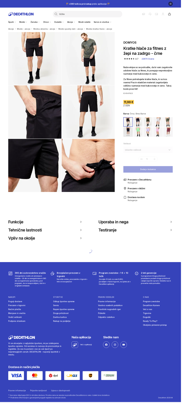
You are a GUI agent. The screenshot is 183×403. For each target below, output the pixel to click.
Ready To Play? (150, 321)
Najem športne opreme (63, 309)
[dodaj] (154, 159)
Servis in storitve (103, 22)
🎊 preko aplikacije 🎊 (88, 4)
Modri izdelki (84, 22)
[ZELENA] (168, 122)
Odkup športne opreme (64, 301)
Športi (12, 22)
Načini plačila (14, 309)
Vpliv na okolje (45, 238)
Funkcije (45, 221)
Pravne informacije (107, 301)
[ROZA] (158, 132)
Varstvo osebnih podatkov (110, 305)
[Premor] (170, 4)
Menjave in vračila (16, 313)
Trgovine (147, 313)
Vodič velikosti (15, 317)
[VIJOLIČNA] (148, 132)
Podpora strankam (16, 321)
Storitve (58, 297)
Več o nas (147, 309)
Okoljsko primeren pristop (155, 325)
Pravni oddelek (106, 297)
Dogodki (147, 317)
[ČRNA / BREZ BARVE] (128, 122)
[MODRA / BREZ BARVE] (138, 122)
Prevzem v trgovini (16, 305)
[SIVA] (158, 122)
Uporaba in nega (135, 221)
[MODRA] (128, 132)
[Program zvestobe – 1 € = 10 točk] (111, 279)
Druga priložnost (61, 313)
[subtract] (141, 159)
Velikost (127, 143)
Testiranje (135, 230)
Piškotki (101, 313)
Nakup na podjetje (61, 321)
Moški (23, 22)
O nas (146, 297)
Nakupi (11, 297)
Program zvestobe (151, 301)
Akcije (71, 22)
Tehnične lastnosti (45, 230)
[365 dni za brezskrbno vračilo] (27, 279)
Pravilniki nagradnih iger (109, 309)
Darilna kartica (60, 317)
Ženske (35, 22)
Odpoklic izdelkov (106, 317)
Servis (56, 305)
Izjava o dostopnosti (60, 390)
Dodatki (59, 22)
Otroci (47, 22)
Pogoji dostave (15, 301)
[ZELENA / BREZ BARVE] (148, 122)
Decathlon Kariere (151, 305)
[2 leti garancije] (153, 279)
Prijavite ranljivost (38, 390)
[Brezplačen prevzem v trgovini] (69, 279)
